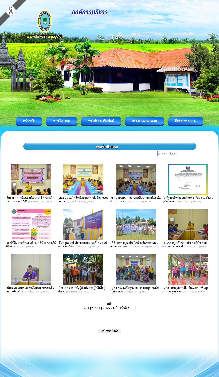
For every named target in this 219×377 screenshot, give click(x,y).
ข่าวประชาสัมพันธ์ (101, 120)
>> (110, 308)
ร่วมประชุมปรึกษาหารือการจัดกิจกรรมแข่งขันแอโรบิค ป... (184, 244)
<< (85, 308)
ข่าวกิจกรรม (61, 120)
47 (114, 308)
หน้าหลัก (29, 120)
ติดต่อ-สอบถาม (185, 120)
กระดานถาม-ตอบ (144, 120)
